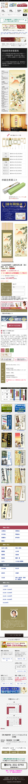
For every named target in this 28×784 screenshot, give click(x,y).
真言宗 (3, 573)
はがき (14, 752)
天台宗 (3, 577)
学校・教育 (6, 512)
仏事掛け (3, 531)
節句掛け (17, 537)
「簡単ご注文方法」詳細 (7, 659)
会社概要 (6, 778)
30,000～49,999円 (7, 596)
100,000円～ (6, 602)
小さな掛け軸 (20, 494)
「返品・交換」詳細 (21, 683)
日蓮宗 (17, 573)
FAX (6, 752)
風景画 (3, 554)
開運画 (3, 551)
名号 (6, 476)
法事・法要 (20, 458)
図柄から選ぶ (6, 544)
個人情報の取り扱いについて (17, 778)
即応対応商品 (20, 408)
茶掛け (3, 541)
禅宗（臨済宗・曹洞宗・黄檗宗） (20, 578)
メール (22, 752)
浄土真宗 (3, 568)
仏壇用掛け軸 (6, 494)
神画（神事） (18, 548)
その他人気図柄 (19, 561)
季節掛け (17, 534)
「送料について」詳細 (7, 683)
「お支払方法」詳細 (21, 671)
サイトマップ (21, 779)
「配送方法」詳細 (21, 658)
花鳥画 (17, 554)
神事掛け (17, 531)
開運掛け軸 (6, 441)
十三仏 (20, 476)
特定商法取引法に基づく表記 (10, 779)
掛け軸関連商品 (20, 423)
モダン (3, 561)
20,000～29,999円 (7, 592)
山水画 (6, 458)
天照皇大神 (20, 441)
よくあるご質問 (6, 408)
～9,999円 (5, 586)
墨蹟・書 (17, 558)
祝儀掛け (3, 537)
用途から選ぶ (6, 527)
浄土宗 (17, 568)
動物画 (3, 558)
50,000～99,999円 (7, 599)
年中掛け (3, 534)
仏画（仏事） (4, 548)
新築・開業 (6, 33)
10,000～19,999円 (7, 589)
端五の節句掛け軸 (6, 423)
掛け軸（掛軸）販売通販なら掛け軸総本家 (9, 32)
